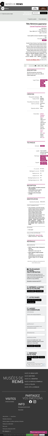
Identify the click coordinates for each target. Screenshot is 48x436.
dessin (44, 40)
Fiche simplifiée (31, 291)
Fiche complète (39, 291)
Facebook (35, 357)
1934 (43, 137)
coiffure (42, 84)
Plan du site (5, 426)
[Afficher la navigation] (2, 8)
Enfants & (9, 401)
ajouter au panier (32, 19)
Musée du (33, 381)
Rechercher (43, 13)
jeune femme (43, 80)
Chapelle (30, 384)
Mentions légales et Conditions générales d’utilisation (13, 421)
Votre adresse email (30, 332)
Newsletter (20, 410)
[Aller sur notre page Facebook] (30, 401)
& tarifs (24, 407)
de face (42, 81)
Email (29, 359)
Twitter (29, 357)
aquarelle (43, 159)
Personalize (42, 434)
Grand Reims (13, 416)
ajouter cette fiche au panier (34, 300)
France (41, 130)
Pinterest (42, 357)
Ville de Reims (5, 416)
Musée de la (31, 379)
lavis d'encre (43, 160)
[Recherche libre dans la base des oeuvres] (36, 13)
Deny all (36, 434)
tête (42, 83)
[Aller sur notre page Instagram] (34, 401)
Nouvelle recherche (27, 14)
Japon (41, 131)
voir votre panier (42, 19)
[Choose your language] (7, 431)
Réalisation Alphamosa (7, 419)
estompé (43, 157)
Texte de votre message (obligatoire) (34, 314)
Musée (43, 8)
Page (35, 8)
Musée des (33, 60)
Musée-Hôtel (32, 387)
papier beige (43, 164)
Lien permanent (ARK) (31, 362)
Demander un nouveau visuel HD (33, 281)
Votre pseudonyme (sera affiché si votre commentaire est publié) (34, 327)
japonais (43, 86)
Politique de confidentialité (8, 424)
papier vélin (43, 162)
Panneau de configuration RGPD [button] (9, 429)
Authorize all (29, 434)
